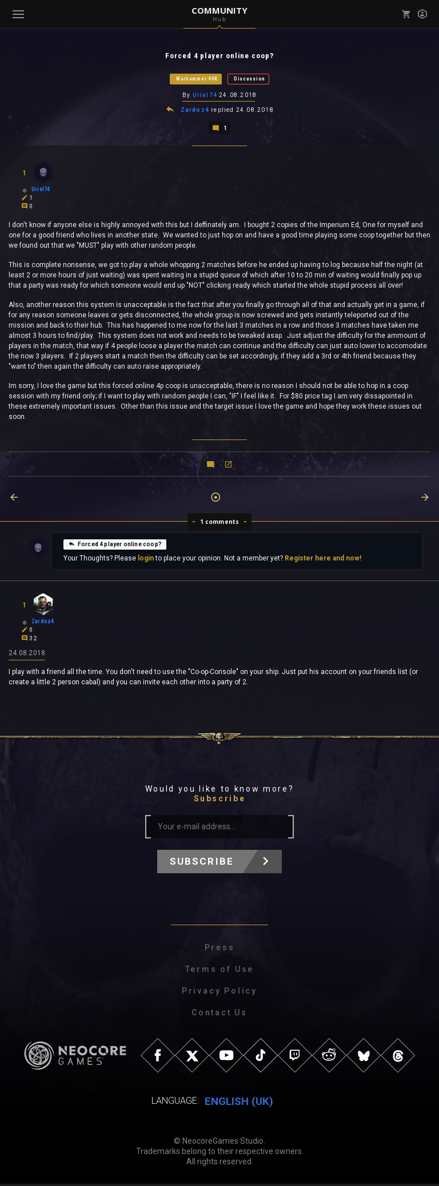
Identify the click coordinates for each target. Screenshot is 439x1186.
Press (220, 949)
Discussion (249, 79)
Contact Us (219, 1014)
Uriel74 (205, 96)
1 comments (220, 523)
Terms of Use (219, 971)
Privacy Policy (219, 993)
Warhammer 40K (197, 79)
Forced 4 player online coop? (115, 546)
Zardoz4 (195, 111)
